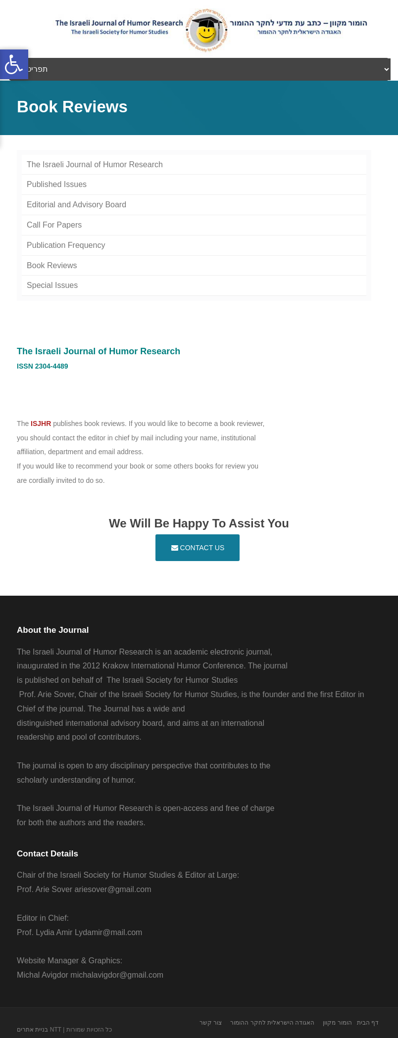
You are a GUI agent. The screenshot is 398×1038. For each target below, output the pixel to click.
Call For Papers (54, 225)
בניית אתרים (32, 1029)
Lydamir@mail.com (109, 932)
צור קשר (210, 1022)
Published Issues (57, 184)
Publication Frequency (66, 245)
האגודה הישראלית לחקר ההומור (272, 1022)
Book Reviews (52, 265)
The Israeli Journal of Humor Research (95, 164)
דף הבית (368, 1022)
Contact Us (198, 548)
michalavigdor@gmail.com (116, 975)
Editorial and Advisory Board (76, 204)
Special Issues (52, 285)
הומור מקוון (337, 1022)
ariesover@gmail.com (113, 889)
